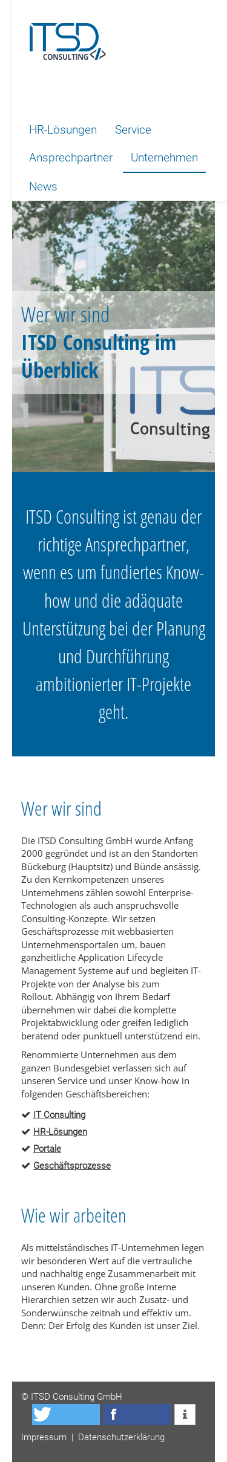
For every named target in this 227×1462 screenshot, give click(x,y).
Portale (47, 1148)
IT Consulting (59, 1114)
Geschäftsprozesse (72, 1165)
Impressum (44, 1437)
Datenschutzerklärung (121, 1437)
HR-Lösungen (60, 1131)
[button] (66, 1414)
